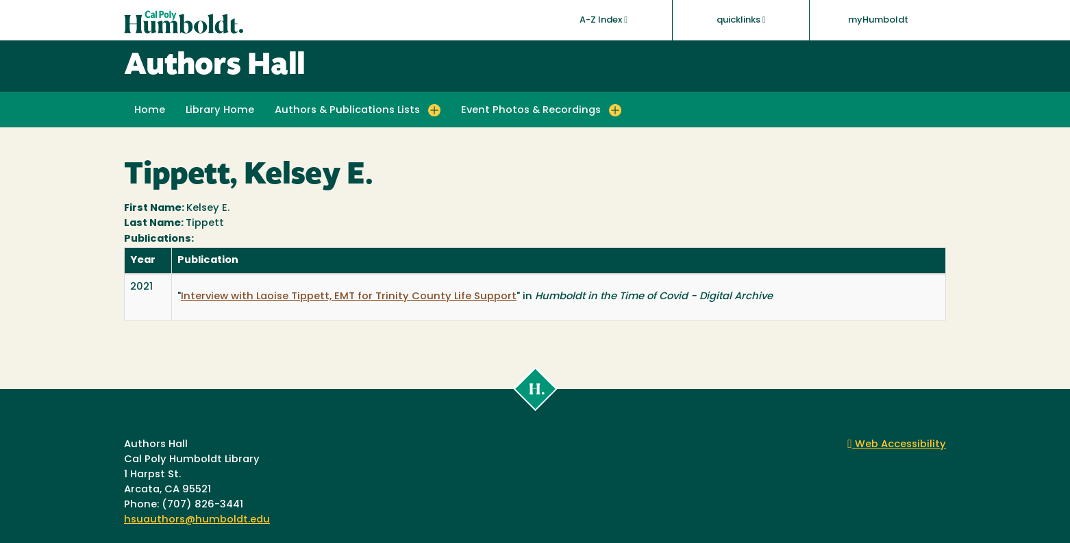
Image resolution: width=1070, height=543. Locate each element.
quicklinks (741, 20)
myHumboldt (878, 20)
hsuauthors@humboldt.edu (197, 520)
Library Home (220, 110)
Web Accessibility (896, 445)
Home (149, 110)
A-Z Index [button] (603, 20)
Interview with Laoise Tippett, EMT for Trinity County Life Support (349, 297)
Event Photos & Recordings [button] (531, 110)
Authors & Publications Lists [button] (347, 110)
